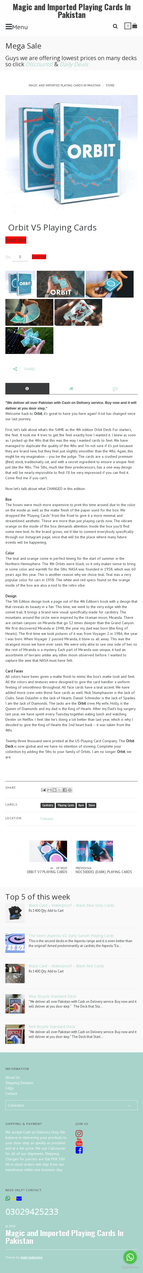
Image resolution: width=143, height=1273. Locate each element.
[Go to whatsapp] (130, 1257)
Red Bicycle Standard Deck (52, 1026)
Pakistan (47, 818)
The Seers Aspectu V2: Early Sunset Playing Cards (71, 935)
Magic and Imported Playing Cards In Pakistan (72, 10)
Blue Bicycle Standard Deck (52, 996)
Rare (81, 805)
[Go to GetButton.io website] (130, 1267)
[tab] (27, 388)
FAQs (9, 1088)
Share (22, 369)
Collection (16, 1105)
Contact (11, 1093)
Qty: (8, 257)
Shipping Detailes (19, 1082)
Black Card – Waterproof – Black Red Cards (66, 965)
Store (110, 85)
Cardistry (47, 805)
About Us (12, 1077)
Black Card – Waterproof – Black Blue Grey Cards (71, 905)
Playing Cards (66, 805)
